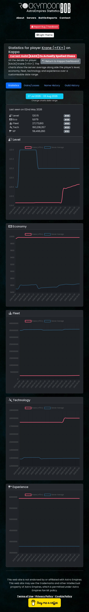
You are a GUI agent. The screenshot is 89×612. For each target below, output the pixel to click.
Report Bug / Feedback (44, 26)
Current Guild (42, 56)
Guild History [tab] (72, 85)
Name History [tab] (52, 85)
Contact (64, 18)
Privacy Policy (44, 596)
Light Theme (44, 34)
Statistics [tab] (13, 85)
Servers (31, 18)
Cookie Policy (63, 596)
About (20, 18)
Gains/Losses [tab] (31, 85)
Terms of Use (25, 596)
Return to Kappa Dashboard (60, 61)
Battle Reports (48, 18)
